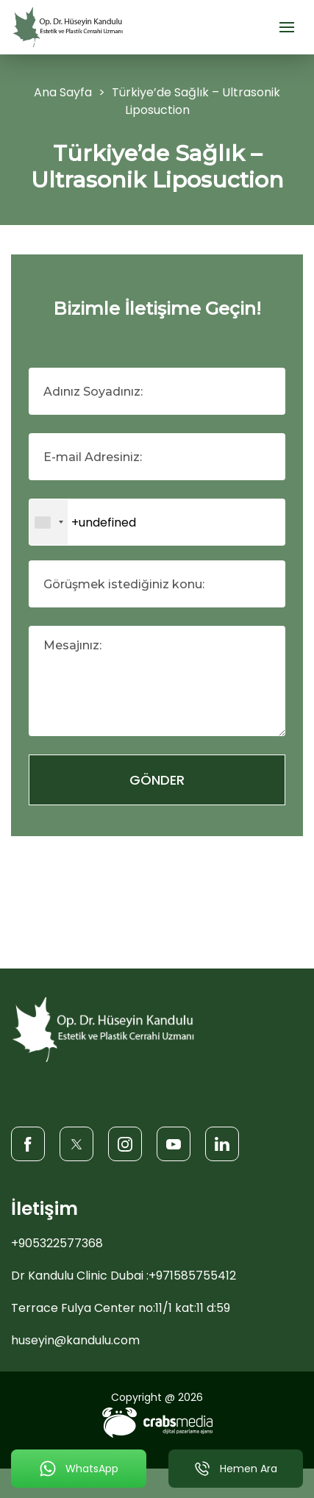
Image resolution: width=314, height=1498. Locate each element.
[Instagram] (125, 1143)
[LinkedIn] (222, 1143)
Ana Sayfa (63, 92)
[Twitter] (76, 1143)
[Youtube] (173, 1143)
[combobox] (48, 522)
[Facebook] (28, 1143)
